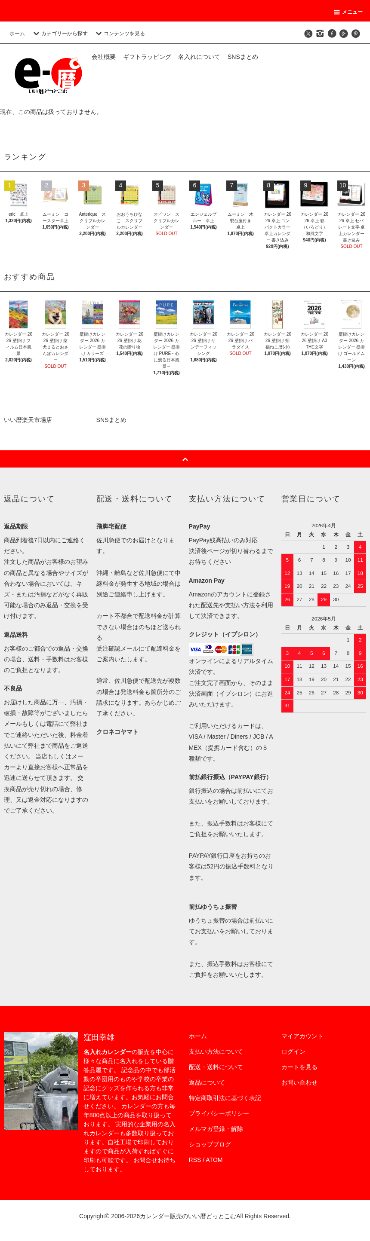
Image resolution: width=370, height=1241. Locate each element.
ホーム (17, 34)
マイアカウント (302, 1036)
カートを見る (299, 1067)
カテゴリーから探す (59, 34)
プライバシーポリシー (219, 1113)
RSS (195, 1159)
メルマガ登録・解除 (216, 1128)
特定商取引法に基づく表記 (225, 1097)
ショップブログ (210, 1144)
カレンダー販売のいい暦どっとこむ (188, 1216)
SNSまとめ (243, 56)
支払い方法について (216, 1051)
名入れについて (199, 56)
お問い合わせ (299, 1082)
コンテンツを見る (119, 34)
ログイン (293, 1051)
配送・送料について (216, 1067)
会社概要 (104, 56)
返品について (207, 1082)
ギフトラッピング (147, 56)
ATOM (214, 1159)
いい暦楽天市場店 (28, 419)
